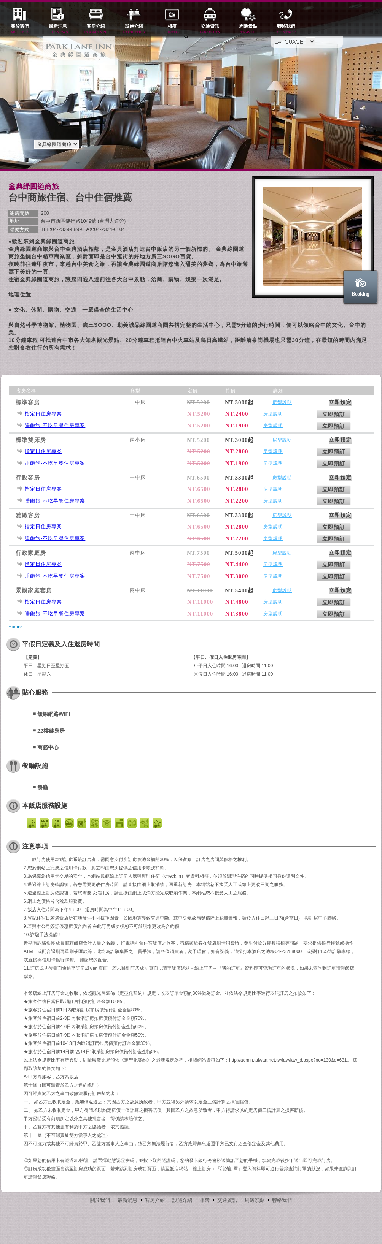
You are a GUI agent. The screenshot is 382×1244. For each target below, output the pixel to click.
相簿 (172, 29)
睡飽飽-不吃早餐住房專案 (55, 425)
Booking (360, 294)
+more (15, 626)
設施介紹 (134, 29)
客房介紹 (96, 29)
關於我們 (20, 29)
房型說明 (282, 402)
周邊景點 (248, 29)
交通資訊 (210, 29)
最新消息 (58, 29)
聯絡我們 (286, 29)
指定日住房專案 (43, 413)
